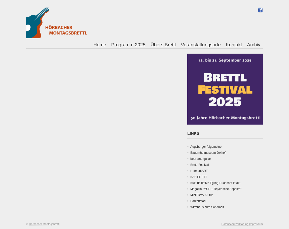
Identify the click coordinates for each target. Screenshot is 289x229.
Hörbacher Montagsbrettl (44, 223)
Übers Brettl (163, 44)
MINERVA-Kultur (201, 195)
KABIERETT (198, 177)
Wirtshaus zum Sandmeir (207, 207)
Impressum (256, 223)
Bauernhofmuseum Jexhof (208, 153)
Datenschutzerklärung (235, 223)
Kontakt (234, 44)
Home (99, 44)
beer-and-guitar (200, 159)
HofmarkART (199, 171)
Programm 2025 (128, 44)
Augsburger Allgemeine (206, 146)
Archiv (253, 44)
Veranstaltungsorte (201, 44)
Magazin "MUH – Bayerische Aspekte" (215, 189)
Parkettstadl (198, 201)
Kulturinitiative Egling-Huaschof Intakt (215, 183)
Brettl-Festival (199, 165)
